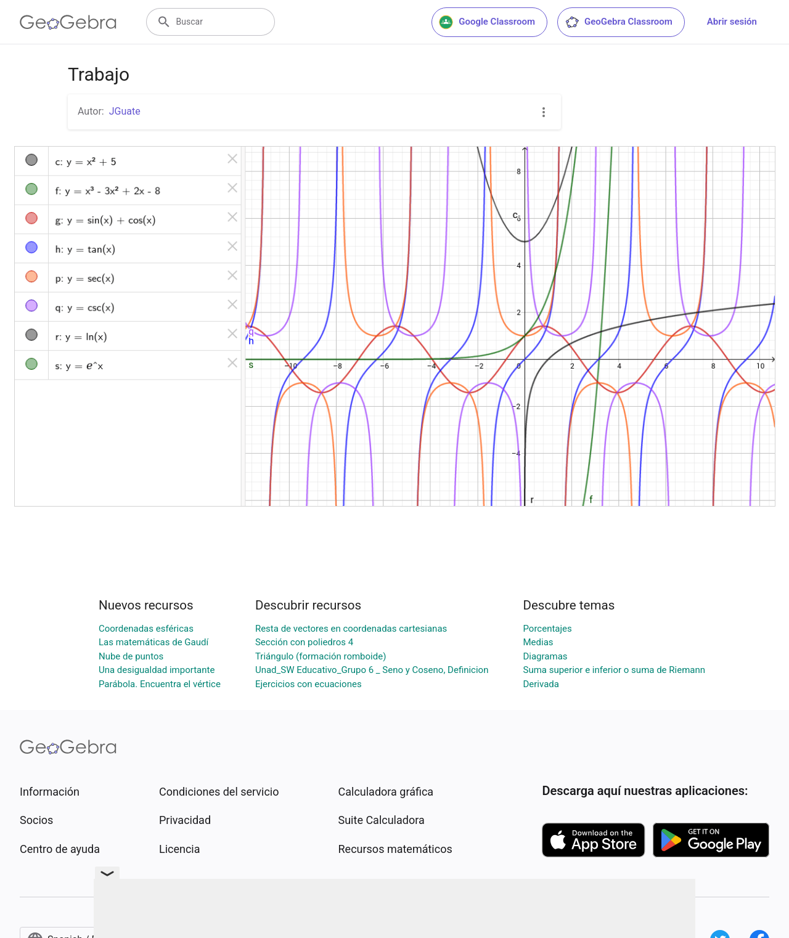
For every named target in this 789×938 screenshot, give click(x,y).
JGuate (125, 111)
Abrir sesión (732, 21)
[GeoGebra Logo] (68, 22)
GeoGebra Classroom (618, 22)
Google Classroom (487, 22)
